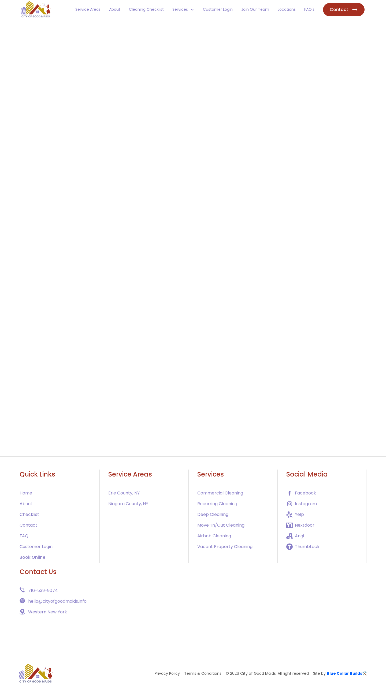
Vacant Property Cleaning (225, 546)
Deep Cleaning (212, 514)
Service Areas (88, 9)
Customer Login (218, 9)
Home (26, 493)
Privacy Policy (167, 673)
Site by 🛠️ (340, 673)
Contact (28, 525)
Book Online (32, 557)
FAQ (24, 536)
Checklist (29, 514)
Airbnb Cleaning (214, 536)
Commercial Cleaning (220, 493)
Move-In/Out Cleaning (220, 525)
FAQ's (309, 9)
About (114, 9)
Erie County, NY (124, 493)
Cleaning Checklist (146, 9)
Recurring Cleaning (217, 504)
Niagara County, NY (128, 504)
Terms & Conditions (202, 673)
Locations (287, 9)
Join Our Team (255, 9)
